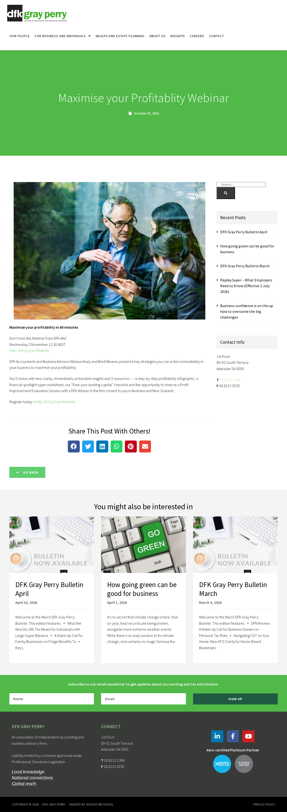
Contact (216, 36)
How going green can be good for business (142, 589)
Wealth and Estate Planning (120, 36)
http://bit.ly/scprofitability (29, 350)
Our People (20, 36)
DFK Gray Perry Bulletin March (245, 265)
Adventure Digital (100, 804)
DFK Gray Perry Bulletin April (243, 231)
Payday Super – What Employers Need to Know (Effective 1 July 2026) (246, 286)
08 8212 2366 (230, 379)
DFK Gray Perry (53, 804)
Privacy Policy (264, 804)
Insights (177, 36)
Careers (197, 36)
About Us (157, 36)
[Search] (226, 193)
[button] (74, 446)
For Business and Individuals (63, 36)
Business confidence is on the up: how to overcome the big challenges (247, 311)
